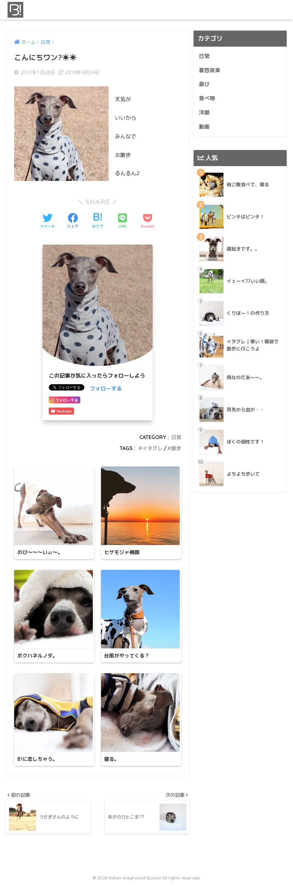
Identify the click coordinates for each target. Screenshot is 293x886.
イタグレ (152, 448)
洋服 (204, 112)
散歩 (176, 448)
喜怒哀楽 (209, 70)
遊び (204, 84)
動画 (204, 126)
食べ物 (207, 98)
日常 (176, 437)
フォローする (106, 388)
